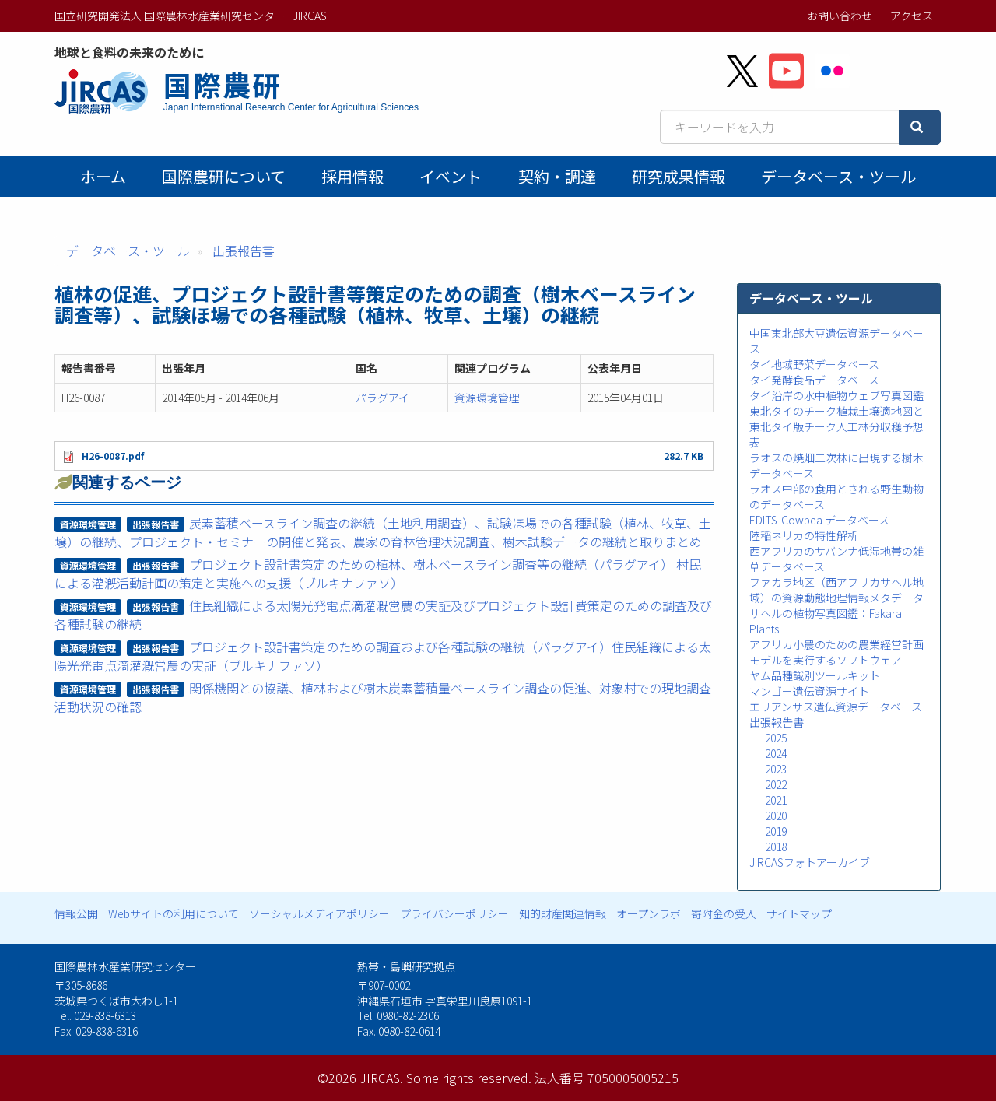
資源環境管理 (487, 397)
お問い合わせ (839, 15)
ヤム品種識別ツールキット (814, 675)
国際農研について (224, 176)
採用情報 (352, 176)
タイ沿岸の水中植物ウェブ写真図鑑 (836, 395)
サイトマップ (799, 913)
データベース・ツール (838, 176)
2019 (776, 831)
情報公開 (76, 913)
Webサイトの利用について (173, 913)
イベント (450, 176)
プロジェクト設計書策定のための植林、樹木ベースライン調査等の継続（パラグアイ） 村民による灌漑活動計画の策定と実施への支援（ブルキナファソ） (378, 573)
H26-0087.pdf (113, 455)
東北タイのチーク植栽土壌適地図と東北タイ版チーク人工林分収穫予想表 (836, 426)
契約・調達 (557, 176)
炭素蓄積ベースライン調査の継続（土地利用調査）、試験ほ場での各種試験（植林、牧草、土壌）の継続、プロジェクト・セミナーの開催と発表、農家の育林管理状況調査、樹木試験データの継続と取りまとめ (383, 532)
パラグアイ (382, 397)
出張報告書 (243, 250)
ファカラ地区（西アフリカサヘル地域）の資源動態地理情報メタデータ (836, 589)
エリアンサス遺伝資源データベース (835, 706)
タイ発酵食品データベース (814, 379)
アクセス (911, 15)
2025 (776, 737)
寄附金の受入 (723, 913)
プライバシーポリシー (454, 913)
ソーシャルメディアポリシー (319, 913)
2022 (776, 784)
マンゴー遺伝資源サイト (809, 691)
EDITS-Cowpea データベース (819, 520)
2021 (776, 800)
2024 (776, 753)
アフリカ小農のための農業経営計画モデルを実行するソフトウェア (836, 652)
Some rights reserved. (468, 1077)
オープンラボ (648, 913)
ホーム (103, 176)
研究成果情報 (678, 176)
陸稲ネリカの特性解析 (803, 535)
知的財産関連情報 (562, 913)
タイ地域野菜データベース (814, 364)
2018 (776, 846)
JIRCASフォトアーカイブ (809, 862)
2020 (776, 815)
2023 (776, 769)
